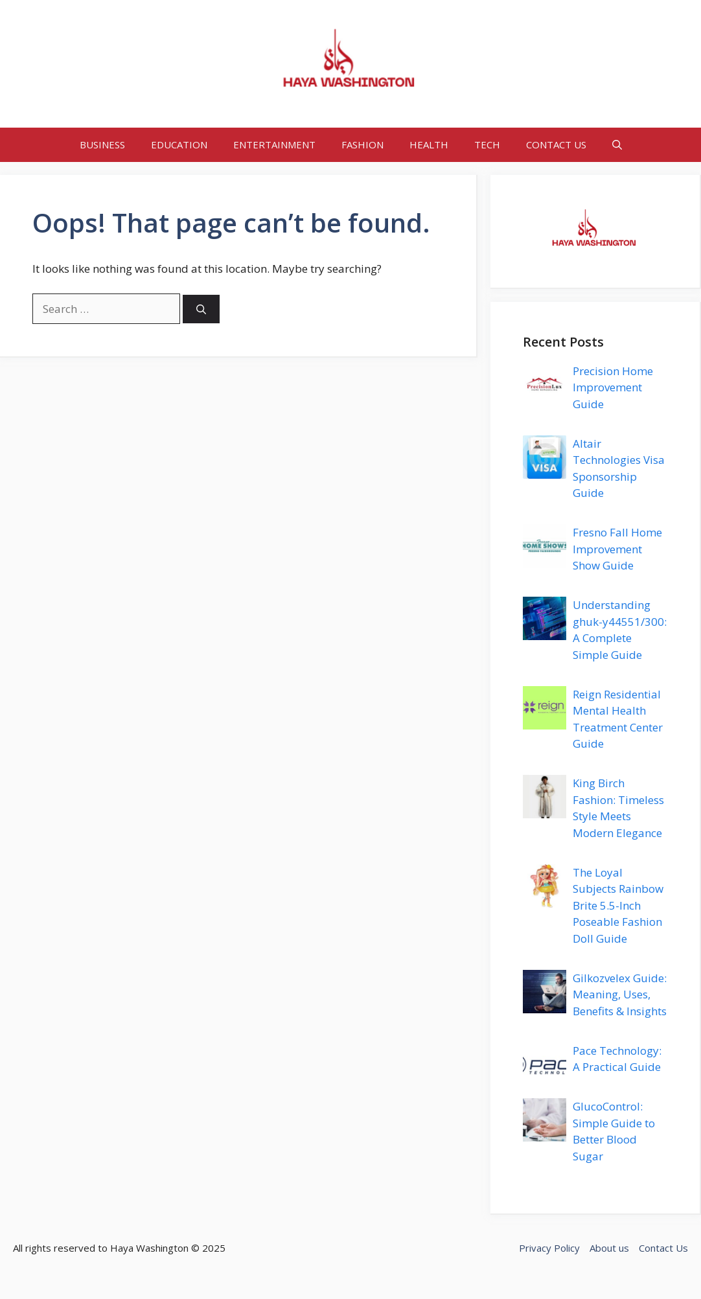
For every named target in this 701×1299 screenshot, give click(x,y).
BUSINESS (102, 144)
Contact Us (663, 1247)
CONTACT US (556, 144)
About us (609, 1247)
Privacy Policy (549, 1247)
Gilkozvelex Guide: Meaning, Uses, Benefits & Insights (620, 994)
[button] (617, 145)
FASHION (362, 144)
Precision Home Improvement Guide (613, 387)
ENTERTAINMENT (274, 144)
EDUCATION (179, 144)
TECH (487, 144)
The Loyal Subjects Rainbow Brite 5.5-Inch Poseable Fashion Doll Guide (618, 905)
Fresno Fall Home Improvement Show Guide (617, 549)
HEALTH (428, 144)
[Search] (201, 309)
